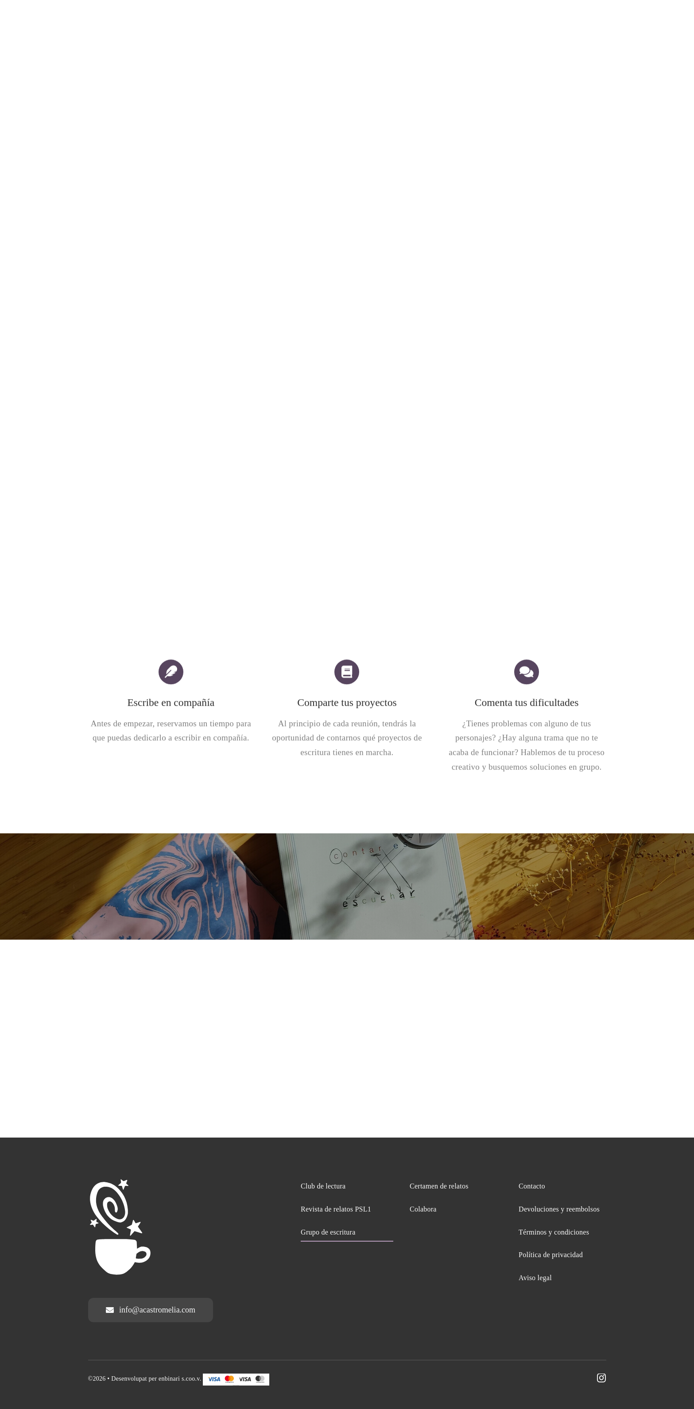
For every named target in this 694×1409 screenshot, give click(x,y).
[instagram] (601, 1378)
